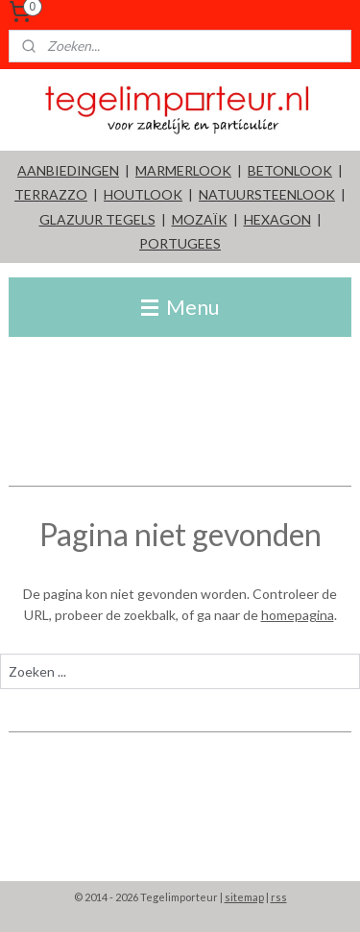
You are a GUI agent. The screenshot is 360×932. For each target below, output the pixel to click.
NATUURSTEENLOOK (267, 194)
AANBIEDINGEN (68, 170)
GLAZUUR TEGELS (97, 219)
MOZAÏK (200, 219)
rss (279, 897)
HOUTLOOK (143, 194)
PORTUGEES (180, 243)
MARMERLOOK (183, 170)
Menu (180, 307)
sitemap (244, 897)
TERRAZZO (50, 194)
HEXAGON (277, 219)
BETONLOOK (290, 170)
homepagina (297, 615)
